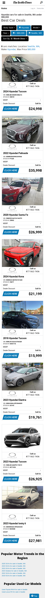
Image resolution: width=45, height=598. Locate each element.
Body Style (9, 28)
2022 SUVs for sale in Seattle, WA (14, 573)
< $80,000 (18, 33)
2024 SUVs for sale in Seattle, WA (14, 566)
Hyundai (24, 28)
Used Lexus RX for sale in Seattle (13, 592)
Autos (4, 8)
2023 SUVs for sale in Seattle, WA (14, 568)
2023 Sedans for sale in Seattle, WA (14, 571)
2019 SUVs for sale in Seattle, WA (14, 576)
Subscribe (40, 8)
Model (36, 28)
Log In (33, 8)
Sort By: (15, 38)
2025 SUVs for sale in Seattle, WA (14, 564)
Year (6, 33)
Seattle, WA (35, 33)
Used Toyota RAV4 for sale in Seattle (14, 589)
